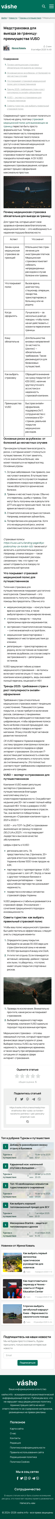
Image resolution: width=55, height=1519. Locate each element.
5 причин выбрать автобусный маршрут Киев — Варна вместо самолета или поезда (35, 1311)
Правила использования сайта (27, 1452)
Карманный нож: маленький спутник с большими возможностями (26, 1166)
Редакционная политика (23, 1457)
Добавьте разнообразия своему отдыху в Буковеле (29, 1146)
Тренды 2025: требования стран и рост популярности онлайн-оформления (26, 91)
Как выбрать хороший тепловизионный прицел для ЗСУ (29, 1205)
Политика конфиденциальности (27, 1447)
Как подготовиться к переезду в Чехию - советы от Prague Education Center (35, 1286)
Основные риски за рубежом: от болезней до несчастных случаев (28, 74)
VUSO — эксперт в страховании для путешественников (24, 99)
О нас (13, 1433)
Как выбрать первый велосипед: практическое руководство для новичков (35, 1260)
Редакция (15, 1442)
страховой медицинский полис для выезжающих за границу (26, 123)
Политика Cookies (19, 1461)
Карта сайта (16, 1428)
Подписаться (27, 1362)
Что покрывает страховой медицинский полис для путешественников (26, 82)
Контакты (15, 1438)
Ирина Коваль (15, 48)
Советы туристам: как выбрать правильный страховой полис (28, 107)
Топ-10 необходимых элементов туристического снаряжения (29, 1185)
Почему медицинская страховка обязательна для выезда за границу (24, 66)
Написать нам (27, 1503)
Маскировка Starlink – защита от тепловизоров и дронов (29, 1224)
